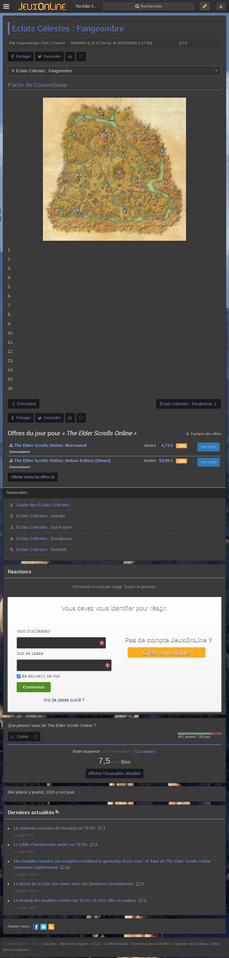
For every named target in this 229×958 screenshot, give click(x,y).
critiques (145, 751)
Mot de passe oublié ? (64, 699)
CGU (96, 944)
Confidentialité (116, 944)
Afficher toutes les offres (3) (33, 477)
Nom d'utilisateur (34, 630)
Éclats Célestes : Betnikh (41, 549)
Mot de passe (30, 653)
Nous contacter (16, 950)
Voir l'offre (208, 447)
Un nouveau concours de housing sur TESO (54, 828)
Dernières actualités (31, 812)
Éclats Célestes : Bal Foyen (44, 527)
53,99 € (166, 460)
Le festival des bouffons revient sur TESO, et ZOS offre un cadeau (75, 900)
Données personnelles (150, 944)
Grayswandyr (27, 43)
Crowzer (58, 43)
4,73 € (167, 445)
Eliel (45, 43)
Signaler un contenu (190, 944)
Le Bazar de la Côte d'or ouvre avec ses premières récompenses (74, 884)
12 (65, 867)
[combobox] (114, 71)
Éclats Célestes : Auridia (40, 515)
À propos (49, 944)
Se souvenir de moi (41, 675)
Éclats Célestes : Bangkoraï (44, 538)
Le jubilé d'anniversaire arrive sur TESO (50, 844)
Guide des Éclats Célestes (42, 504)
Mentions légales (74, 944)
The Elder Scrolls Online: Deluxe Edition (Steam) (60, 460)
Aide (215, 944)
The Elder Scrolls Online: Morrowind (47, 445)
